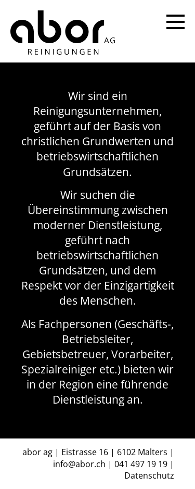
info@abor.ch (79, 464)
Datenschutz (149, 475)
